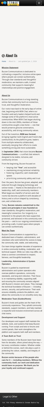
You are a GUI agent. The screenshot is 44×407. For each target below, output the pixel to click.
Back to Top (35, 402)
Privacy (12, 402)
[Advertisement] (22, 29)
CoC (3, 402)
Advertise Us (20, 402)
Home (4, 61)
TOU (7, 402)
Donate (27, 402)
